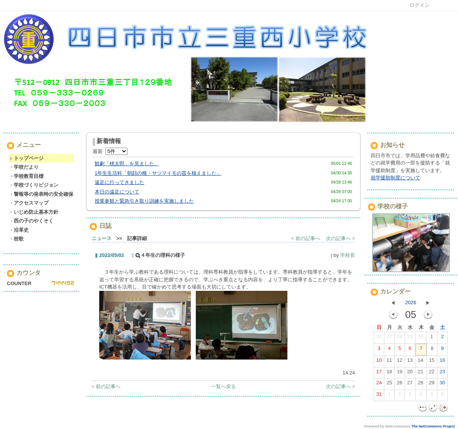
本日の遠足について (117, 192)
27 (389, 338)
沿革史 (19, 230)
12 (399, 361)
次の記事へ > (340, 238)
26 (379, 338)
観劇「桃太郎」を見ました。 (127, 163)
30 (420, 337)
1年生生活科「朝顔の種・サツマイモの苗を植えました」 (158, 173)
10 (379, 361)
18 (389, 373)
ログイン (419, 5)
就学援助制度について (395, 178)
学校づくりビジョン (34, 185)
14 (420, 361)
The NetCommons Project (433, 426)
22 (431, 373)
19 (399, 373)
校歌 (17, 239)
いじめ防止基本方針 (34, 212)
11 (389, 361)
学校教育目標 (27, 176)
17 (379, 373)
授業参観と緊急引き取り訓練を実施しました (144, 201)
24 (379, 384)
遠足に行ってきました (119, 182)
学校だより (24, 167)
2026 (410, 302)
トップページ (27, 158)
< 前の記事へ (305, 238)
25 (389, 384)
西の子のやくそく (31, 221)
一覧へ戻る (223, 386)
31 (379, 395)
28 (399, 338)
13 (410, 361)
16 (442, 361)
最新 (110, 151)
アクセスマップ (29, 203)
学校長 (347, 255)
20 (410, 373)
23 (442, 373)
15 (431, 361)
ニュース (101, 238)
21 (420, 373)
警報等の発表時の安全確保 (41, 194)
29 (410, 338)
